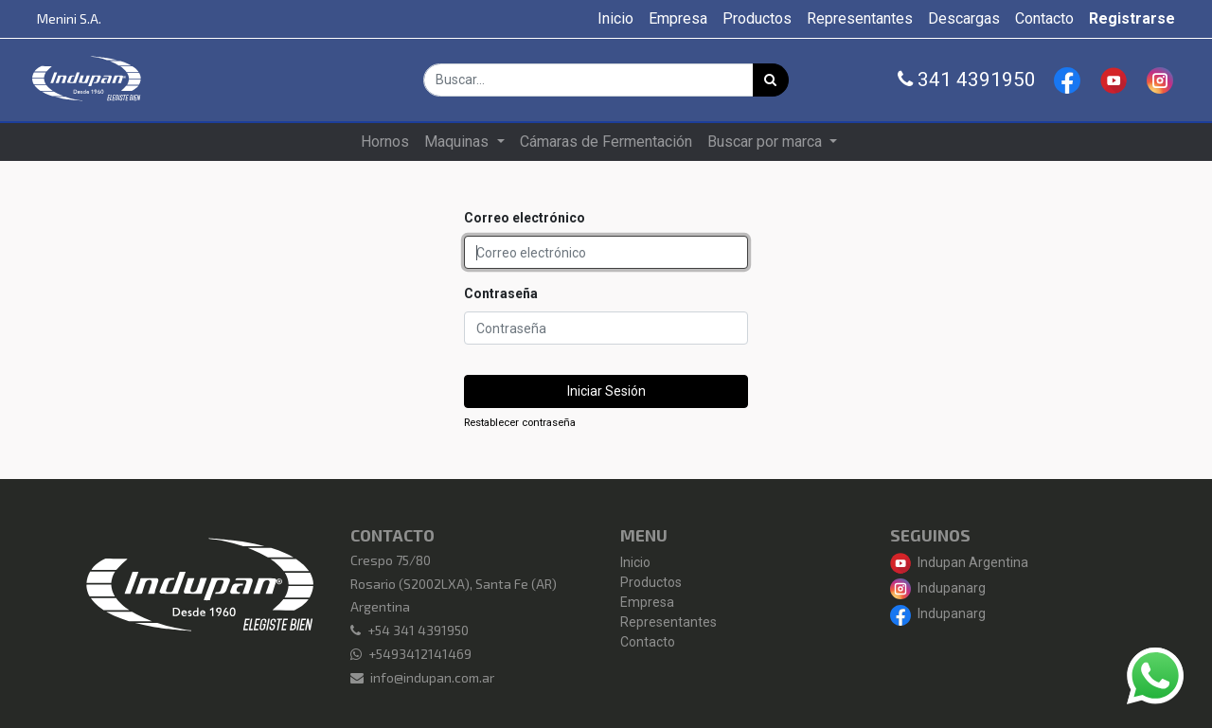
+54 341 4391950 (418, 630)
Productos (651, 582)
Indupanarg (938, 587)
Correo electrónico (524, 217)
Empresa (647, 602)
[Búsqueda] (771, 80)
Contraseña (501, 293)
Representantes (668, 622)
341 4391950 (967, 79)
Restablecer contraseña (520, 423)
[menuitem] (615, 19)
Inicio (635, 562)
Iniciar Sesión (606, 391)
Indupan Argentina (959, 562)
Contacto (647, 641)
